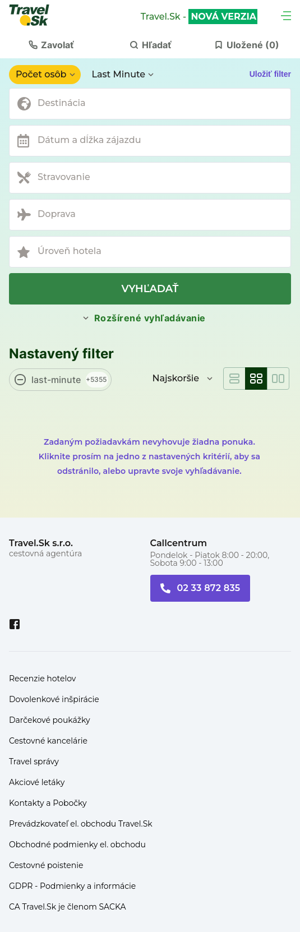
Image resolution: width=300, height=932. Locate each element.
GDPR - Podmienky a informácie (72, 886)
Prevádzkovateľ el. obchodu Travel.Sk (81, 824)
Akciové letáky (36, 782)
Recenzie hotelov (42, 678)
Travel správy (34, 761)
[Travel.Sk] (35, 15)
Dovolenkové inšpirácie (54, 699)
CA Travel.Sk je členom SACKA (67, 907)
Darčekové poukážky (49, 720)
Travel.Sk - (199, 16)
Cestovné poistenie (46, 865)
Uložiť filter (270, 74)
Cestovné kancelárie (48, 741)
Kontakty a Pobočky (48, 803)
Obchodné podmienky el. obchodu (77, 844)
